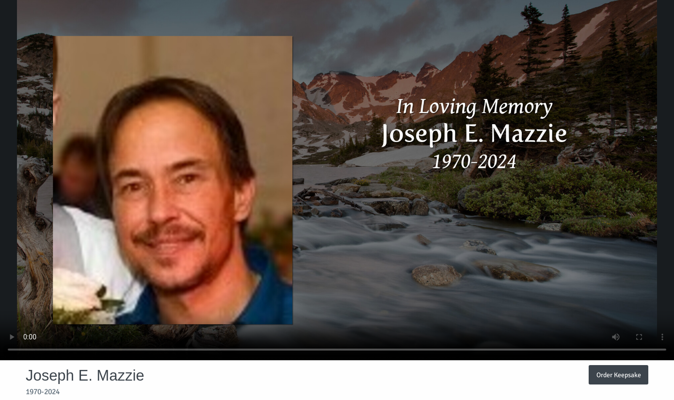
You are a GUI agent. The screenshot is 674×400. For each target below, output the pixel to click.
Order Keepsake (618, 374)
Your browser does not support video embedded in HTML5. (337, 180)
